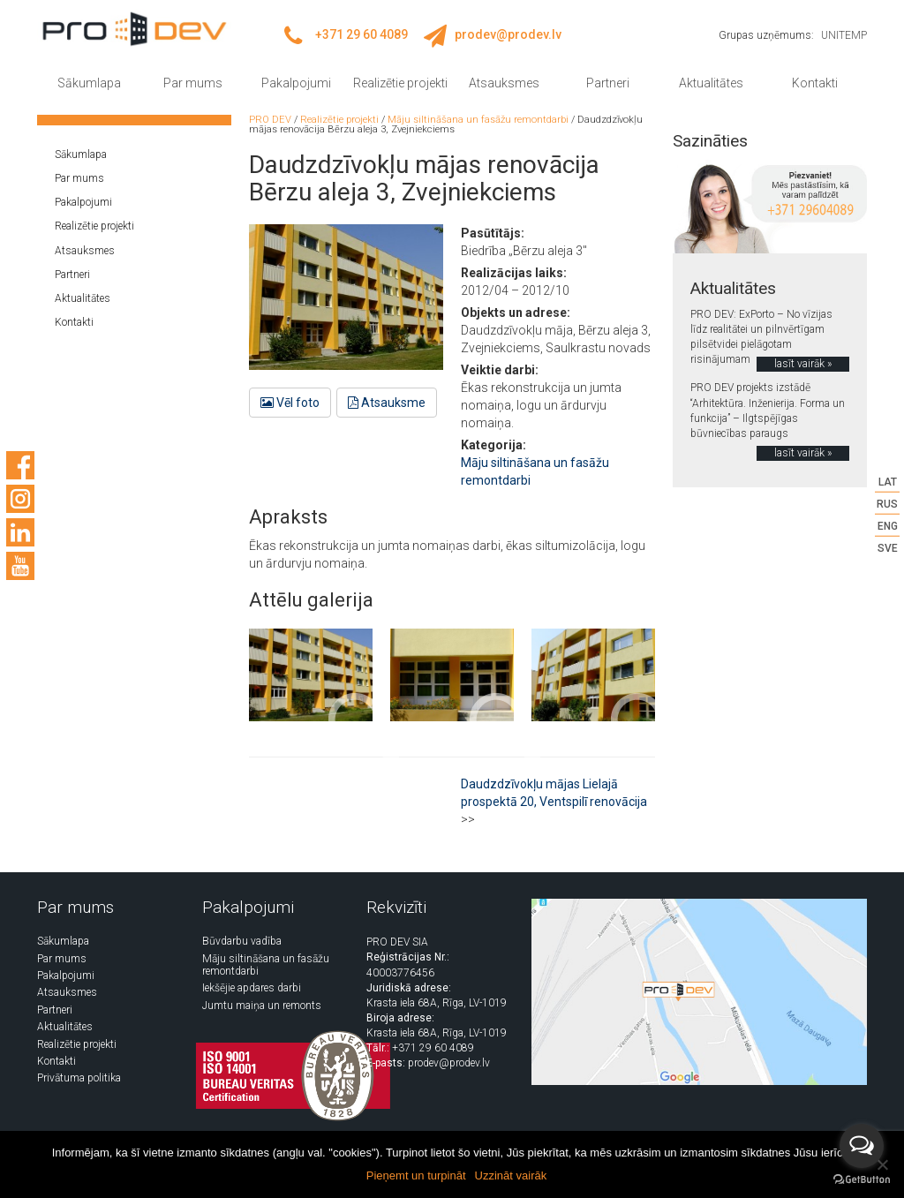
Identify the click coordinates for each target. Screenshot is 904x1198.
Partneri (607, 83)
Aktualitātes (711, 83)
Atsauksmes (504, 83)
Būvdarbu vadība (242, 941)
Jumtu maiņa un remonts (261, 1005)
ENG (888, 526)
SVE (888, 548)
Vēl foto (290, 403)
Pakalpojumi (296, 83)
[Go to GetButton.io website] (861, 1180)
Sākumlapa (89, 83)
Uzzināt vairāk (511, 1175)
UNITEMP (844, 35)
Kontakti (815, 83)
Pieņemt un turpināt (416, 1175)
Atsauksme (387, 403)
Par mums (192, 83)
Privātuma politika (79, 1078)
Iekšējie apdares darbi (251, 988)
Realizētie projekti (400, 83)
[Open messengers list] (862, 1146)
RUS (887, 503)
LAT (887, 481)
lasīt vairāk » (803, 364)
